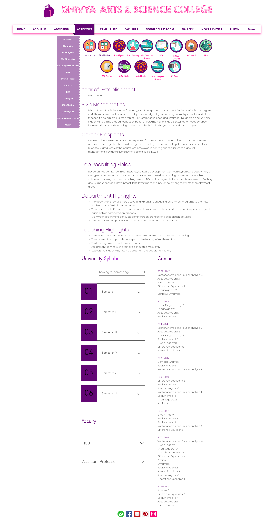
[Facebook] (129, 514)
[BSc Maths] (68, 46)
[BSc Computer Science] (68, 65)
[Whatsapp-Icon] (120, 514)
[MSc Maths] (68, 105)
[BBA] (68, 92)
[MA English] (68, 98)
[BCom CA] (68, 85)
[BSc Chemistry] (68, 59)
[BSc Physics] (68, 52)
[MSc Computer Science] (68, 118)
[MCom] (68, 125)
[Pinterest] (145, 514)
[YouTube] (137, 514)
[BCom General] (68, 79)
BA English (90, 55)
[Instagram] (153, 514)
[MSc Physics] (68, 111)
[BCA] (68, 72)
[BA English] (68, 39)
